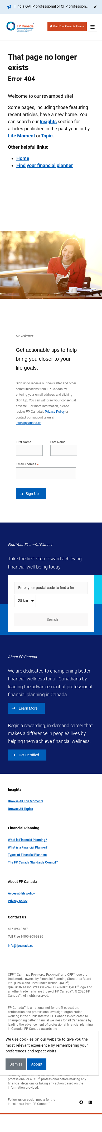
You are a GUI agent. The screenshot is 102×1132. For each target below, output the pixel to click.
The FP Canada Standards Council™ (33, 862)
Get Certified (25, 755)
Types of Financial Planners (27, 855)
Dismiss (15, 1064)
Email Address (27, 464)
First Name (23, 442)
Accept (36, 1064)
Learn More (24, 708)
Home (22, 158)
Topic (46, 135)
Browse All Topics (20, 809)
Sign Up (29, 494)
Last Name (58, 442)
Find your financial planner (44, 165)
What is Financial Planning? (27, 840)
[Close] (95, 7)
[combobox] (25, 601)
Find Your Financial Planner (67, 27)
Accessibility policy (21, 893)
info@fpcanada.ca (28, 423)
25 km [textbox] (23, 600)
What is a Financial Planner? (27, 847)
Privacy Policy (55, 411)
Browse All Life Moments (25, 801)
